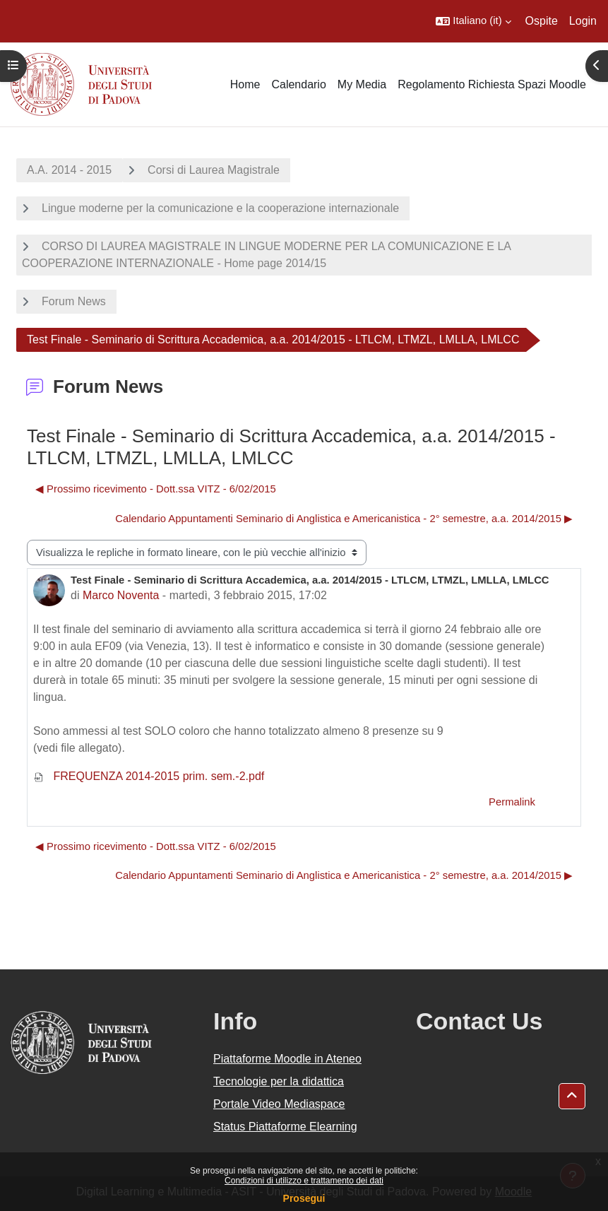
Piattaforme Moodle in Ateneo (287, 1059)
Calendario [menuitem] (298, 84)
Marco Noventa (121, 595)
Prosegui (304, 1198)
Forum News (74, 301)
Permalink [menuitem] (512, 802)
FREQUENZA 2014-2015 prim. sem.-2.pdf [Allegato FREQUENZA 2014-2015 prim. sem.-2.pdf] (148, 776)
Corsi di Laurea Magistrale (214, 170)
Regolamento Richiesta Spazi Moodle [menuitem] (492, 84)
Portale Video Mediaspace (279, 1104)
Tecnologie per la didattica (278, 1081)
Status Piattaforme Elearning (285, 1127)
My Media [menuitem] (362, 84)
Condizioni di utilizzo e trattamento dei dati (304, 1181)
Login (583, 21)
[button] (473, 21)
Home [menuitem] (245, 84)
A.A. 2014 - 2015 (69, 170)
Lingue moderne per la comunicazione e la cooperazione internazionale (220, 208)
